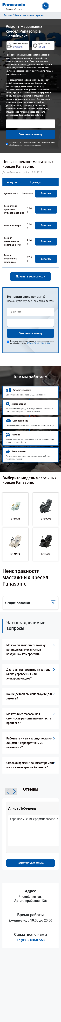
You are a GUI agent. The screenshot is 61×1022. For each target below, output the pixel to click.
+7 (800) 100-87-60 (30, 940)
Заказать (46, 193)
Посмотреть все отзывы (31, 863)
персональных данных (32, 145)
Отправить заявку (30, 134)
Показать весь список (30, 276)
